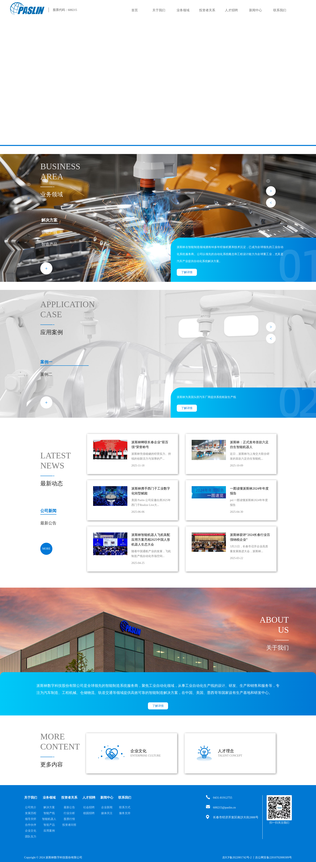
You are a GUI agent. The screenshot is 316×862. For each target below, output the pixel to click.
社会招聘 (89, 807)
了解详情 (186, 272)
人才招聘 (231, 10)
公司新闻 (48, 511)
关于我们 (158, 10)
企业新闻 (106, 807)
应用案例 (49, 830)
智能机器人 (49, 819)
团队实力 (30, 836)
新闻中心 (255, 10)
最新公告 (48, 523)
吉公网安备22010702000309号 (273, 857)
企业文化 (30, 830)
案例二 (46, 374)
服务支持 (124, 813)
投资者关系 (207, 10)
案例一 (46, 362)
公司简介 (30, 807)
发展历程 (30, 813)
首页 (134, 10)
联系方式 (124, 807)
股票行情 (69, 819)
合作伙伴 (30, 824)
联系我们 (279, 10)
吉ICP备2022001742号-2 (237, 857)
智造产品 (49, 244)
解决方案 (49, 220)
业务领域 (183, 10)
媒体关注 (106, 813)
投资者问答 (69, 824)
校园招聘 (89, 813)
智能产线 (49, 232)
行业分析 (69, 813)
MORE (46, 548)
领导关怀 (30, 819)
